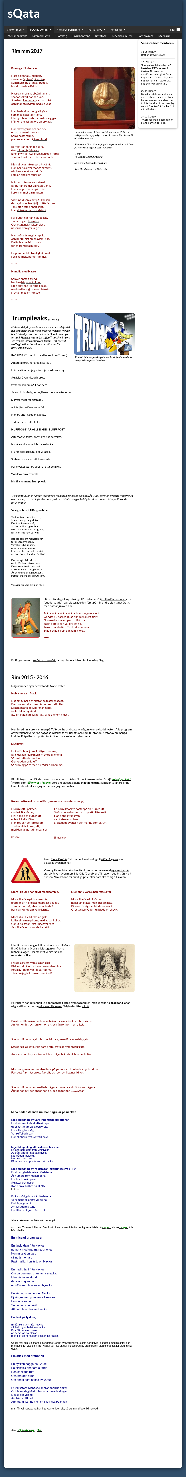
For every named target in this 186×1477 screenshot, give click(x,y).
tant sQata (122, 602)
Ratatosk (100, 35)
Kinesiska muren (122, 35)
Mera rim (164, 35)
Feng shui (116, 29)
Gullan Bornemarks (113, 599)
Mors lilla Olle (59, 859)
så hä (85, 1006)
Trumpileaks (57, 337)
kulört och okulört (44, 660)
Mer (175, 28)
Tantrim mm (145, 35)
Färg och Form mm (68, 29)
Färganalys (95, 29)
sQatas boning (39, 29)
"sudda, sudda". (53, 602)
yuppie (84, 877)
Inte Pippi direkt (17, 35)
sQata (24, 13)
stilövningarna (109, 859)
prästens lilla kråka (50, 1006)
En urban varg (81, 35)
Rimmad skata (41, 35)
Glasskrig (61, 35)
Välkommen (14, 29)
